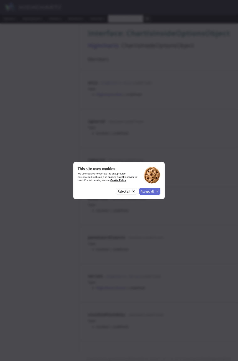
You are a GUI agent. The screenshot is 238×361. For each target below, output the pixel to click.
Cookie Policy (118, 180)
